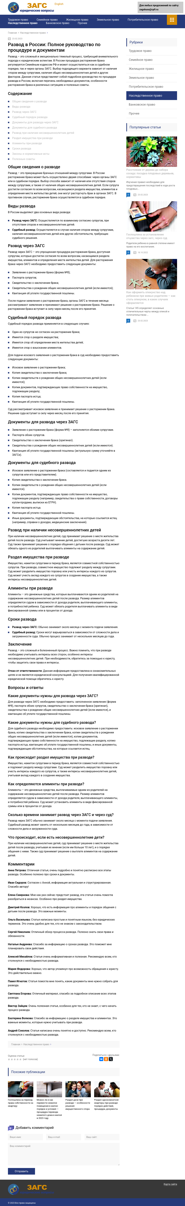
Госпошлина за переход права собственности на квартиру (20, 1103)
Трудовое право (18, 19)
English (59, 4)
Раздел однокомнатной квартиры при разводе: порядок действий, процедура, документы (106, 1104)
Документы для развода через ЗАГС (35, 122)
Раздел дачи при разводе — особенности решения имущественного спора (77, 1104)
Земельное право (108, 19)
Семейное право (47, 19)
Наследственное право (23, 23)
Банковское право (57, 23)
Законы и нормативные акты (30, 153)
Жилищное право (77, 19)
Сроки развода (21, 148)
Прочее (82, 23)
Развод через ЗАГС (24, 112)
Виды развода (21, 106)
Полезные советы (23, 159)
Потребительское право (143, 19)
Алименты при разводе (27, 143)
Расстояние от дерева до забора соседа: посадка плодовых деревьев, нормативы (150, 173)
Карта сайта (170, 1184)
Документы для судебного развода (34, 127)
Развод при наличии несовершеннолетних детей (43, 132)
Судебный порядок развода (30, 117)
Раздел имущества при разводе (32, 138)
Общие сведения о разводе (29, 101)
